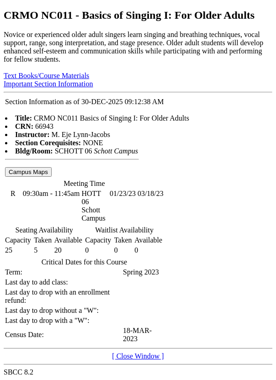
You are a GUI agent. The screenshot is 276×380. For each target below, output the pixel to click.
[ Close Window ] (138, 356)
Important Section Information (48, 84)
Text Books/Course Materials (46, 75)
